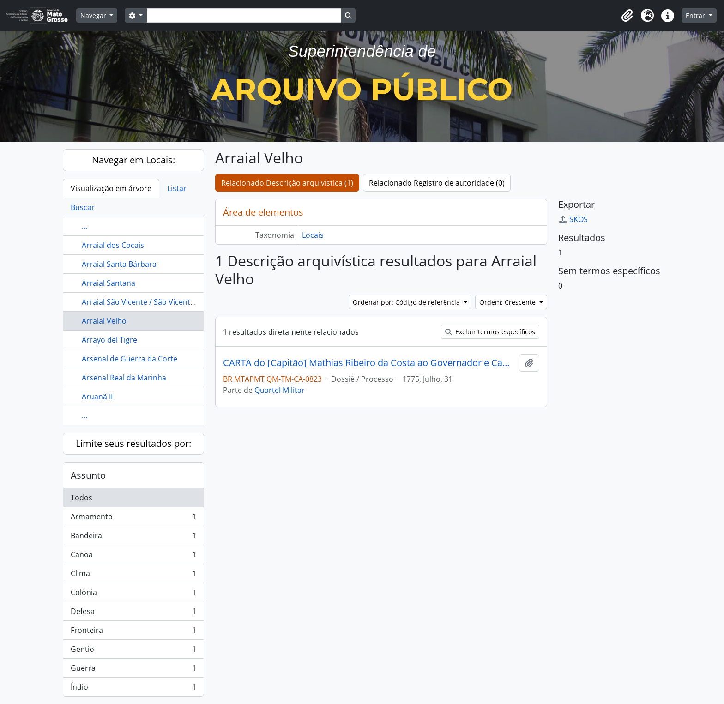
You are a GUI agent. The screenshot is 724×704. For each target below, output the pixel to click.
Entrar (696, 15)
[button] (627, 16)
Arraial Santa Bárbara (119, 264)
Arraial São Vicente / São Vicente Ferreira (153, 302)
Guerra (133, 670)
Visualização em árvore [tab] (111, 188)
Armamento (133, 518)
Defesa (133, 613)
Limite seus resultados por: (133, 443)
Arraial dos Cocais (113, 245)
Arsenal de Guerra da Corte (129, 359)
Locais (313, 235)
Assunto (88, 475)
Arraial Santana (108, 283)
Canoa (133, 556)
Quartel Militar (279, 390)
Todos (81, 498)
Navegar (94, 15)
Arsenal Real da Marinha (124, 378)
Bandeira (133, 537)
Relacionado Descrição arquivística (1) (287, 183)
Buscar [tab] (83, 207)
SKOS (573, 219)
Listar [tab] (177, 188)
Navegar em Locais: (133, 160)
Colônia (133, 594)
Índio (133, 688)
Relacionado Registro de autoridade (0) (437, 183)
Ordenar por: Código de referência (407, 302)
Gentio (133, 651)
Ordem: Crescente (508, 302)
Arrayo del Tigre (109, 340)
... (84, 226)
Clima (133, 575)
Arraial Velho (104, 321)
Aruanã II (97, 396)
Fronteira (133, 632)
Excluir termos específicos (490, 331)
